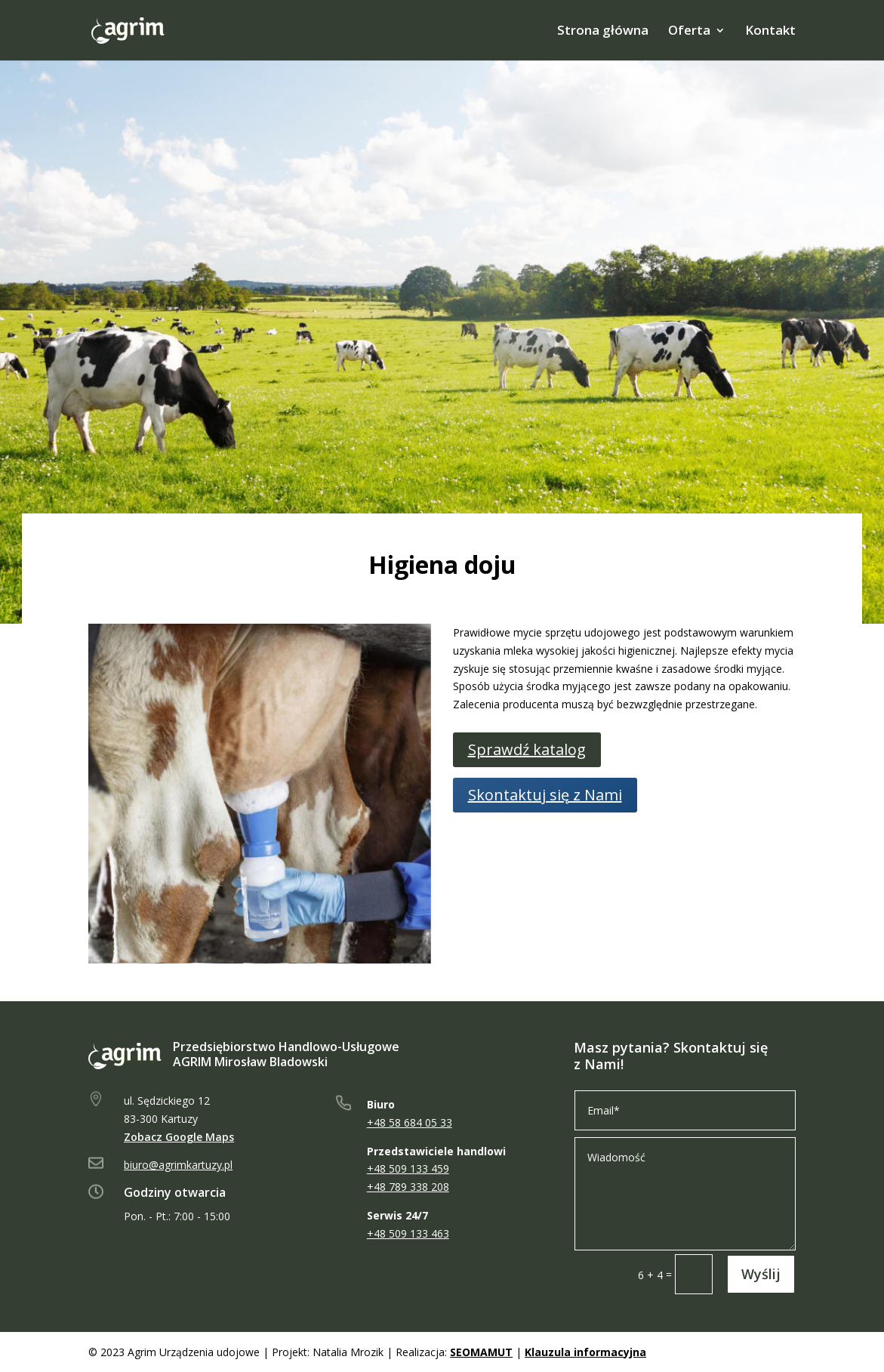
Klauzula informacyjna (585, 1352)
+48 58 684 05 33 (409, 1122)
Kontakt (770, 32)
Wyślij (761, 1274)
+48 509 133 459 (408, 1168)
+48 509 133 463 (408, 1233)
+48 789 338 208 (408, 1186)
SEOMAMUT (481, 1352)
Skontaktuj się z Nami (545, 795)
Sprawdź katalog (527, 749)
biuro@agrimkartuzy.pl (178, 1165)
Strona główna (602, 32)
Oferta (689, 32)
